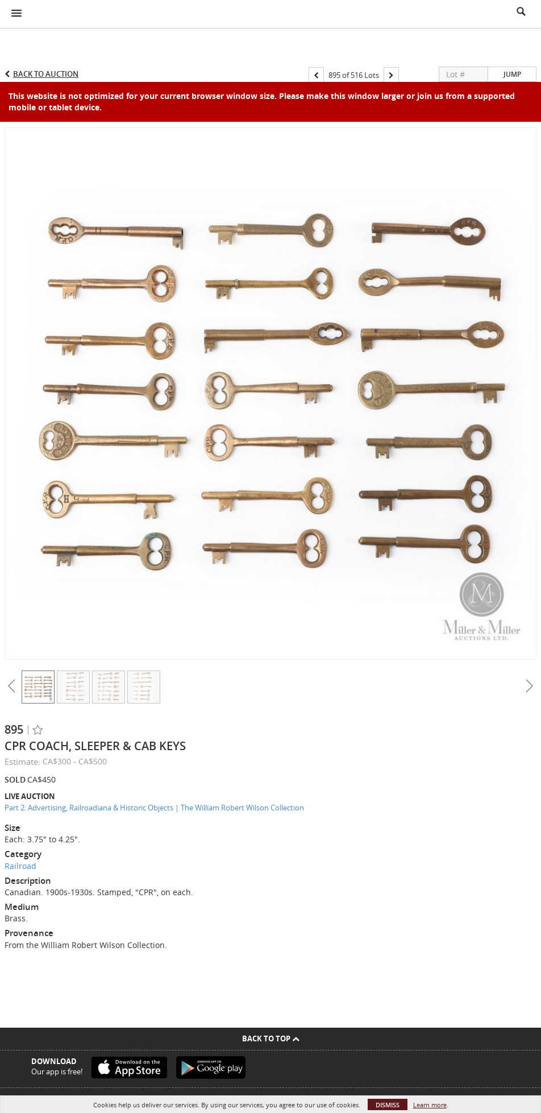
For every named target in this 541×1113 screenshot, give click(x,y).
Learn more (430, 1104)
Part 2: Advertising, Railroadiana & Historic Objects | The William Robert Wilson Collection (154, 807)
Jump (512, 74)
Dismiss (387, 1104)
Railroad (20, 865)
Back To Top (270, 1038)
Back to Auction (45, 74)
